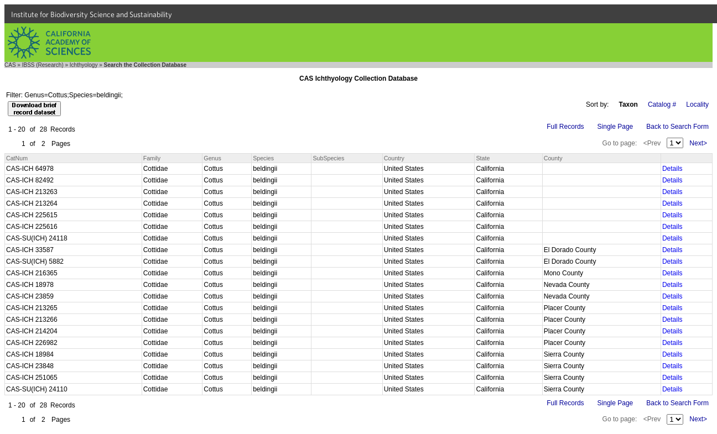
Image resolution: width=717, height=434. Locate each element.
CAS (10, 65)
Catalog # (662, 104)
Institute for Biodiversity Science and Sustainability (91, 14)
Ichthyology (84, 65)
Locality (697, 104)
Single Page (615, 126)
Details (672, 168)
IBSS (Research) (43, 65)
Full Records (565, 126)
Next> (698, 143)
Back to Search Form (677, 126)
